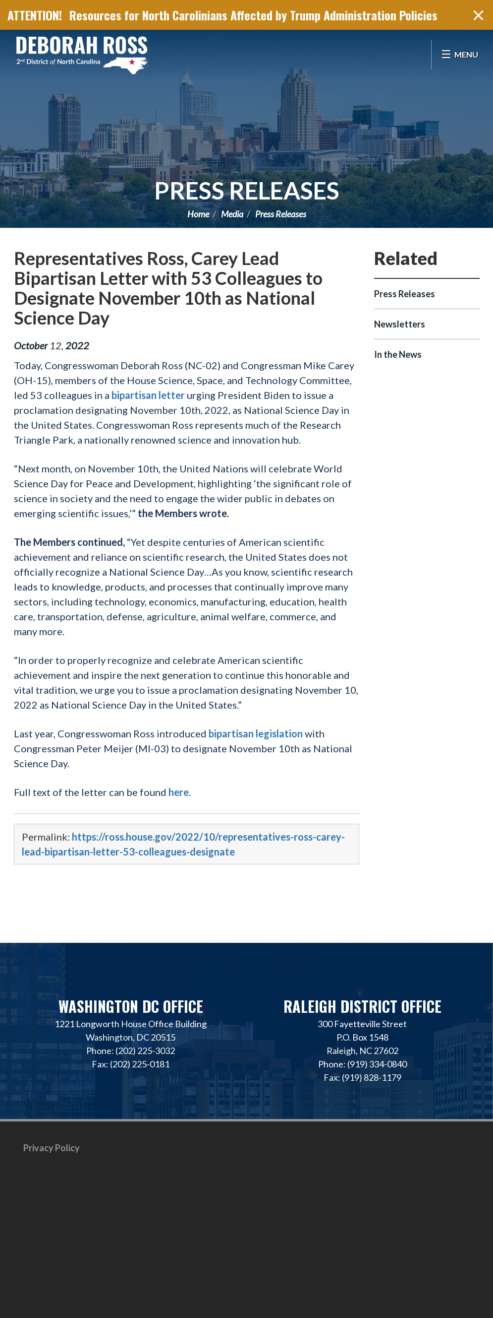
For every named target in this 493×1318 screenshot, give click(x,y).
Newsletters (399, 324)
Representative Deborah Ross (82, 54)
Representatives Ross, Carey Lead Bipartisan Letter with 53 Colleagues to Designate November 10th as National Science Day (168, 288)
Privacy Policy (51, 1147)
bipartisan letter (148, 395)
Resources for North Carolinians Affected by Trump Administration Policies (253, 15)
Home (198, 213)
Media (232, 213)
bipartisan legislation (256, 733)
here (178, 792)
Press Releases (246, 190)
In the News (398, 354)
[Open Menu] (459, 54)
